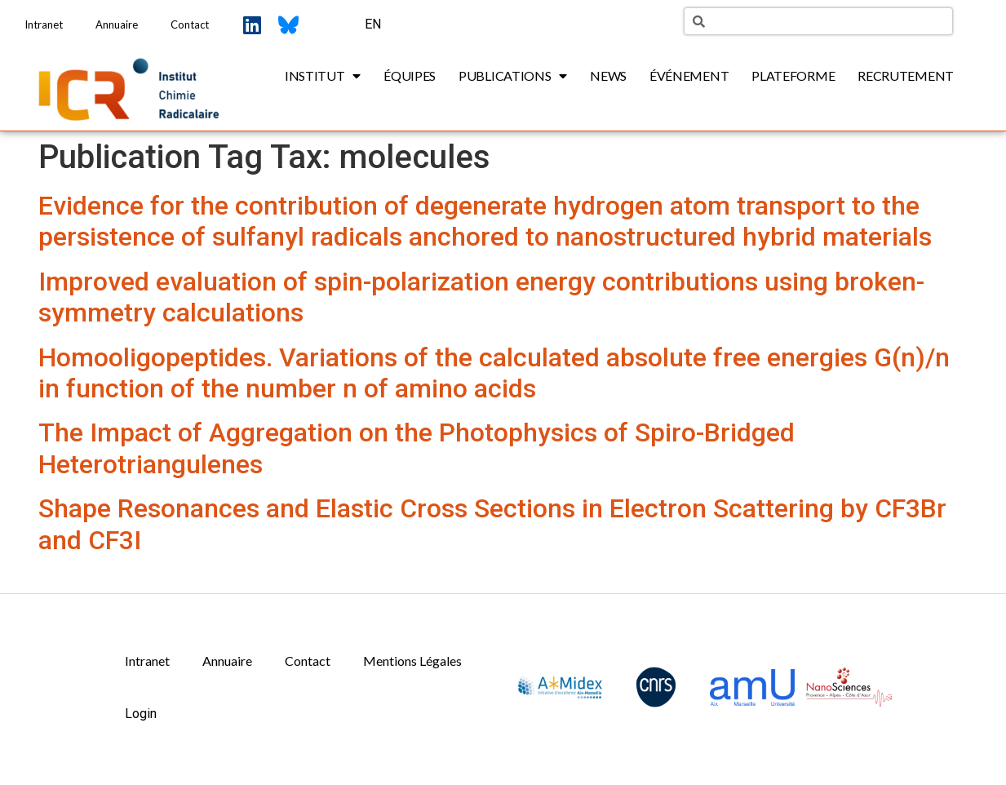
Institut (323, 76)
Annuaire (116, 24)
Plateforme (793, 75)
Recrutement (906, 75)
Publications (513, 76)
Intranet (43, 24)
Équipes (409, 75)
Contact (190, 24)
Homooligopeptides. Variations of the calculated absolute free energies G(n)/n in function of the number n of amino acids (494, 373)
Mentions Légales (412, 660)
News (608, 75)
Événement (689, 75)
